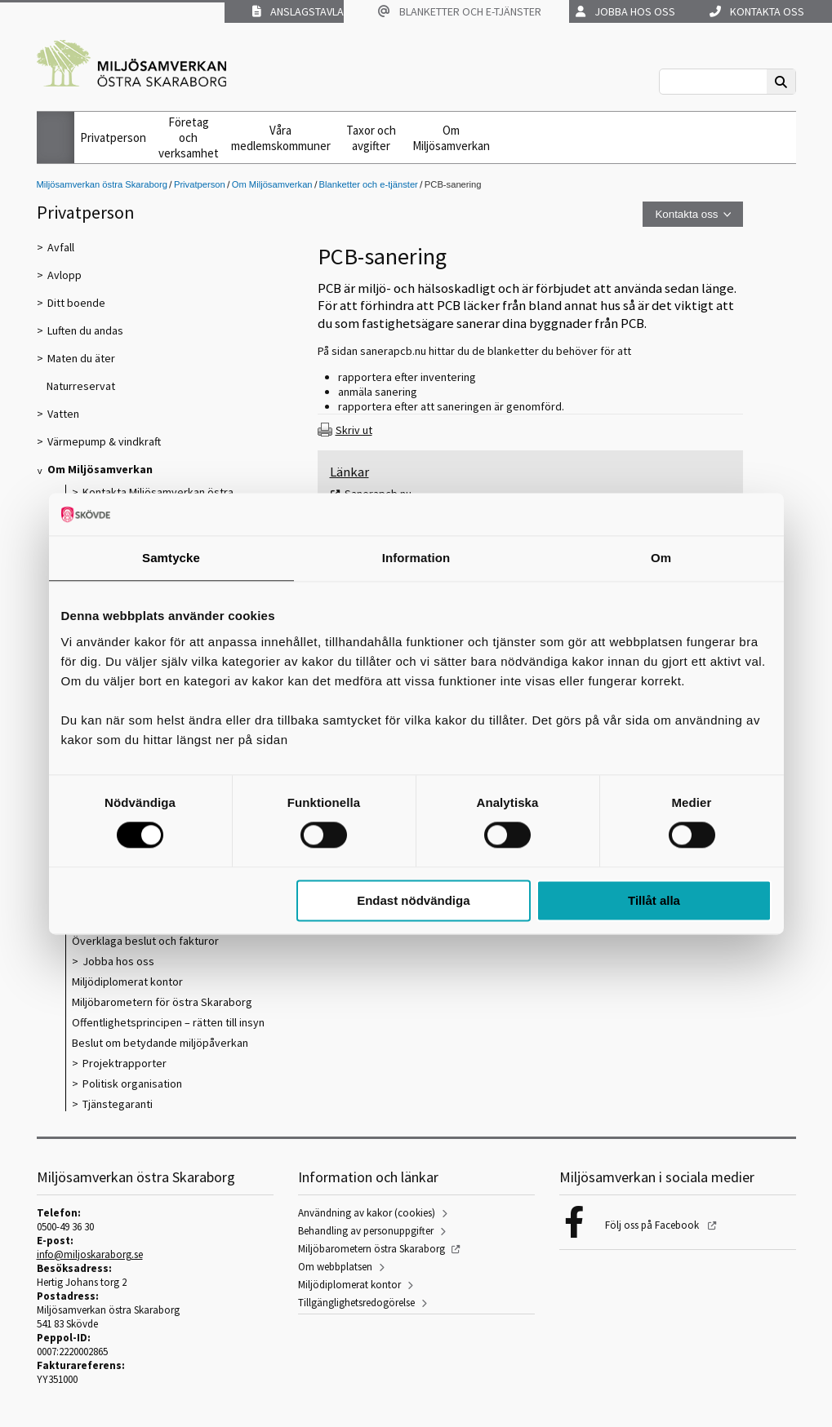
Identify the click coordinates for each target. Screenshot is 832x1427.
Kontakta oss (757, 11)
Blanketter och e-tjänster (459, 11)
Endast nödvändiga (413, 900)
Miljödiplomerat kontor (349, 1285)
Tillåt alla (654, 900)
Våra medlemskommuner (281, 137)
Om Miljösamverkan (451, 137)
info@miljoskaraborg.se (90, 1254)
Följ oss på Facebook (653, 1225)
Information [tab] (416, 558)
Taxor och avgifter (371, 137)
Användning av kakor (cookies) (366, 1213)
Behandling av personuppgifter (366, 1231)
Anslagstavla (298, 11)
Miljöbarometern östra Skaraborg (371, 1249)
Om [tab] (661, 558)
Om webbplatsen (335, 1267)
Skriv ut (354, 430)
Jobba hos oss (625, 11)
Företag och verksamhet (188, 137)
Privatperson (113, 137)
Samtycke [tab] (171, 558)
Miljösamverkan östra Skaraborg (102, 184)
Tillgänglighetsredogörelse (356, 1303)
